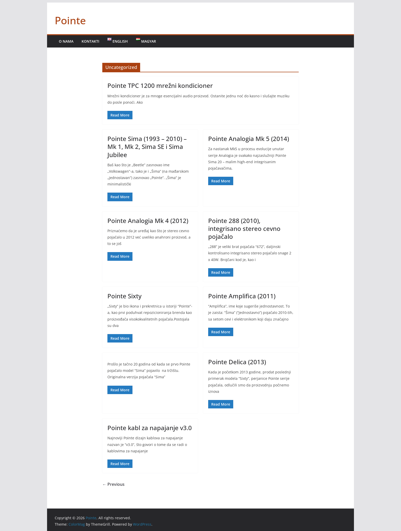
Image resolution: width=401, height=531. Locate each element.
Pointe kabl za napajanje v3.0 (149, 427)
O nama (66, 41)
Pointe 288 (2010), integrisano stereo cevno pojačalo (244, 228)
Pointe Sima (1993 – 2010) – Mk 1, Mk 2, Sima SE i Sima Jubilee (147, 146)
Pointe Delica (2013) (237, 362)
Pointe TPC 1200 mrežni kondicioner (160, 85)
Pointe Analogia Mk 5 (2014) (248, 138)
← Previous (113, 484)
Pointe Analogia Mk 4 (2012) (147, 220)
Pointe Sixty (124, 296)
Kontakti (90, 41)
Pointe (70, 20)
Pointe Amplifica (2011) (241, 296)
